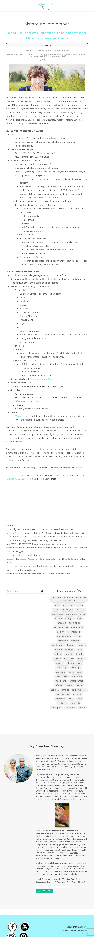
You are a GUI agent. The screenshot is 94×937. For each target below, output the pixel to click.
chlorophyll (56, 707)
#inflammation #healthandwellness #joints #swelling (68, 599)
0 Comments (47, 60)
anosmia (62, 622)
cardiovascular (63, 694)
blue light (76, 667)
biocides (57, 658)
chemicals (75, 703)
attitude (75, 640)
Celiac (71, 698)
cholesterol (70, 707)
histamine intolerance (64, 55)
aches (57, 605)
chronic (82, 707)
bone (71, 672)
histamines (81, 55)
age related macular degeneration (69, 614)
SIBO (64, 56)
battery (58, 654)
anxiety (60, 631)
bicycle (79, 654)
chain (79, 698)
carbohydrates (79, 689)
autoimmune (57, 645)
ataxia (77, 636)
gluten (49, 55)
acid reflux (68, 605)
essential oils (30, 55)
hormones (31, 56)
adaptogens (67, 609)
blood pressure (74, 663)
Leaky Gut (42, 56)
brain (79, 672)
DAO (20, 55)
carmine (77, 694)
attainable (63, 640)
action (79, 605)
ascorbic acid (73, 631)
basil (79, 649)
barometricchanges (65, 649)
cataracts (60, 698)
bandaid (82, 645)
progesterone (54, 56)
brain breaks (62, 676)
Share (46, 45)
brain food (76, 676)
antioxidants (77, 627)
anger (79, 618)
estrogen (41, 55)
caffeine (58, 685)
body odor (60, 672)
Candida (55, 689)
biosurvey (69, 658)
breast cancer (76, 680)
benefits (69, 654)
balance (71, 645)
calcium (69, 685)
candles (65, 689)
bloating (59, 663)
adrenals (80, 609)
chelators (62, 703)
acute (55, 609)
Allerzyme (19, 416)
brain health (60, 680)
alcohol (58, 618)
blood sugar (62, 667)
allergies (13, 55)
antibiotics (74, 622)
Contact (44, 891)
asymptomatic (64, 636)
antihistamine (61, 627)
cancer (79, 685)
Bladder (80, 658)
